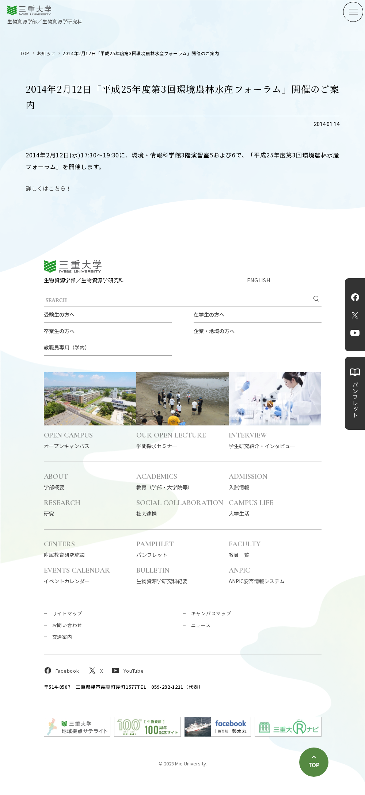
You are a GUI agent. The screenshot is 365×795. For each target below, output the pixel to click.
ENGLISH (258, 280)
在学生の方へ (209, 314)
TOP (25, 53)
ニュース (201, 625)
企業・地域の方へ (214, 331)
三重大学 (73, 266)
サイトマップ (67, 613)
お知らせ (46, 53)
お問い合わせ (67, 625)
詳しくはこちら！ (49, 188)
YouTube (355, 333)
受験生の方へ (59, 314)
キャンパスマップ (211, 613)
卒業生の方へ (59, 331)
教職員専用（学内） (67, 347)
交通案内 (62, 636)
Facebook (355, 297)
